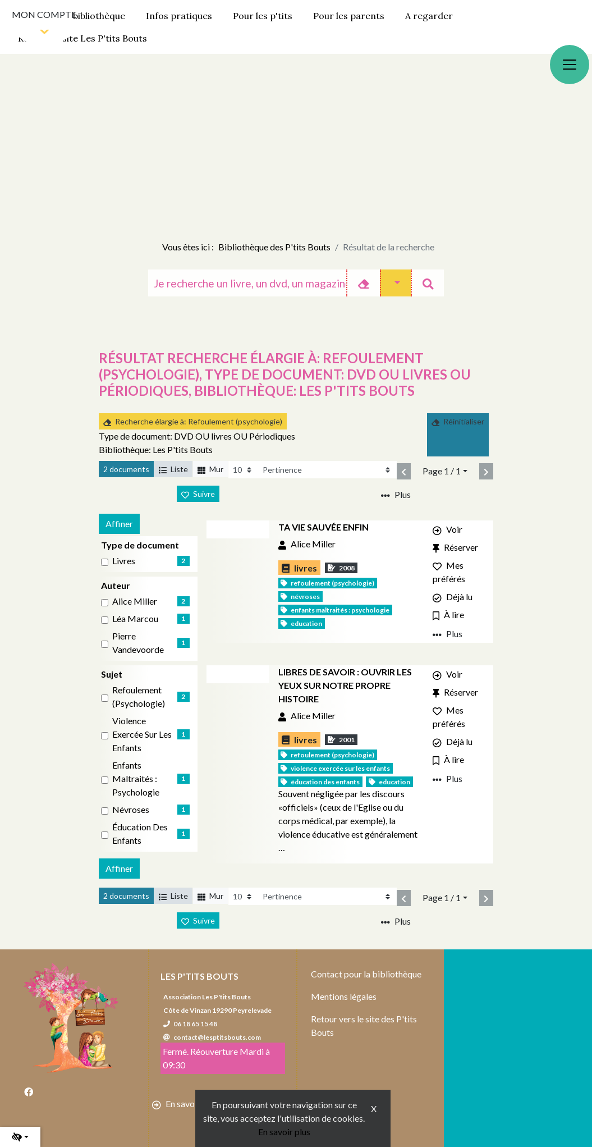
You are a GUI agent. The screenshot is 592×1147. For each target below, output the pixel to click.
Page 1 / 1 (442, 470)
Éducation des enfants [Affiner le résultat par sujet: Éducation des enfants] (140, 833)
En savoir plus (284, 1131)
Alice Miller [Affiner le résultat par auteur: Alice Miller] (134, 601)
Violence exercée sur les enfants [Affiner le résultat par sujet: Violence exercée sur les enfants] (142, 734)
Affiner (119, 523)
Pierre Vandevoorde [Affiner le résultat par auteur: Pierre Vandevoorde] (138, 642)
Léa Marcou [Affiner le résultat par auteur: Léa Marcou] (135, 618)
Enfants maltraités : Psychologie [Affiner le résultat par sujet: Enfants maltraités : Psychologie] (135, 778)
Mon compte (44, 14)
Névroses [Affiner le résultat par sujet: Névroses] (130, 809)
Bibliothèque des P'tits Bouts (274, 246)
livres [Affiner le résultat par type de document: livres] (123, 560)
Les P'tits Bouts (199, 976)
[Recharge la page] (243, 469)
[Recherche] (247, 282)
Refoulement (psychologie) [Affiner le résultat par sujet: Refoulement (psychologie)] (138, 696)
